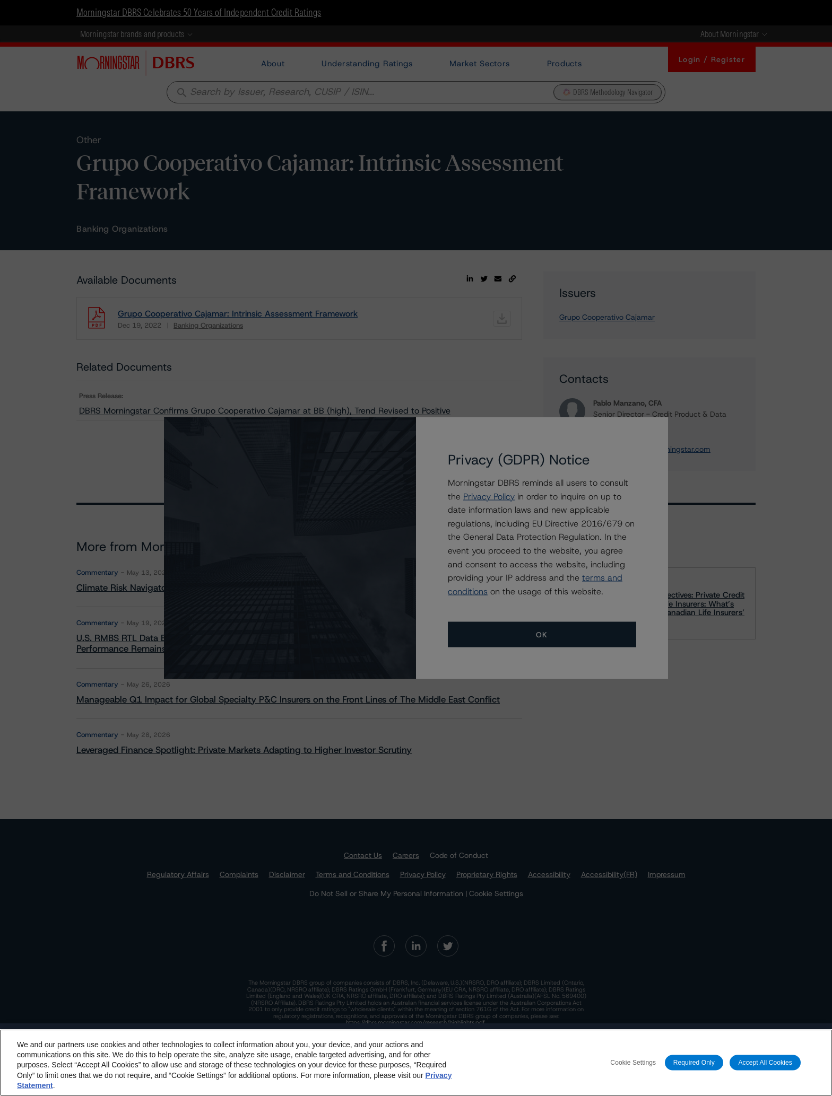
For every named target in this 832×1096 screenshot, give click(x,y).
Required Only (694, 1062)
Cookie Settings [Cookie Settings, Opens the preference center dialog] (633, 1062)
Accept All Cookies (765, 1062)
